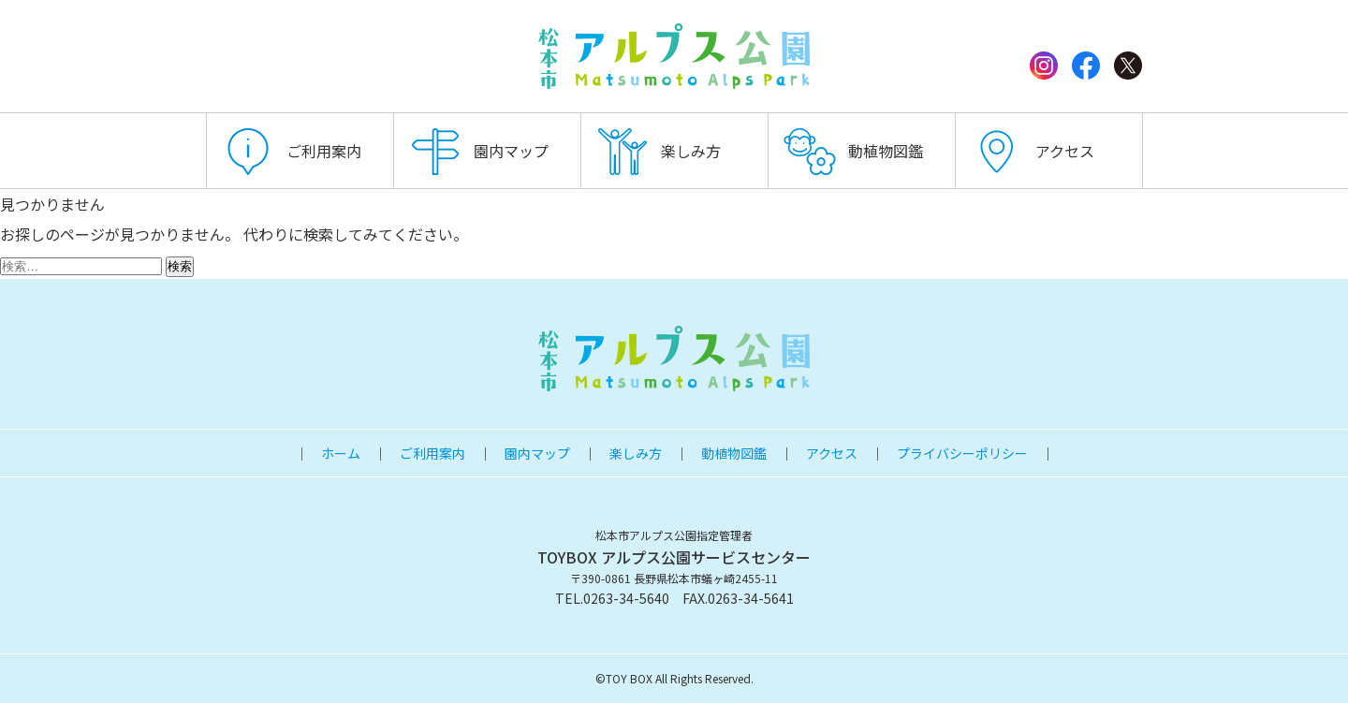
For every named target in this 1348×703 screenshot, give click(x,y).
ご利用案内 (323, 150)
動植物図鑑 (885, 150)
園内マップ (511, 150)
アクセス (1064, 150)
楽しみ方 (691, 150)
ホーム (340, 453)
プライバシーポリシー (962, 453)
